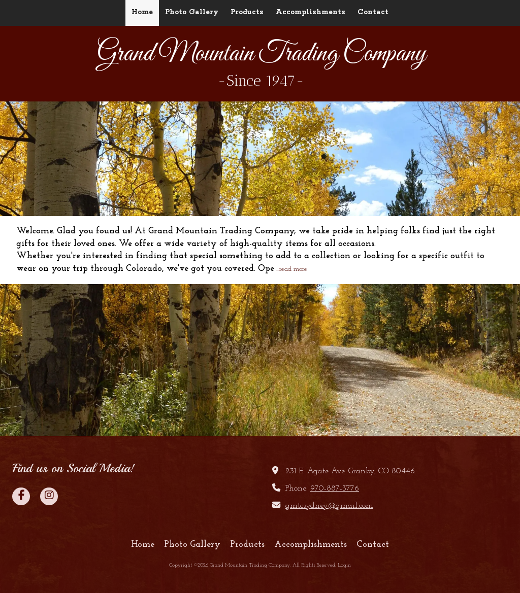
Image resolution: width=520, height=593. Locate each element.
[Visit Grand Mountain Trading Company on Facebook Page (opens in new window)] (21, 496)
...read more (291, 269)
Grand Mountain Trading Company (261, 54)
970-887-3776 (334, 488)
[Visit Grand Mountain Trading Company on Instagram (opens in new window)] (49, 496)
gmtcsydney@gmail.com (329, 506)
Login (344, 565)
